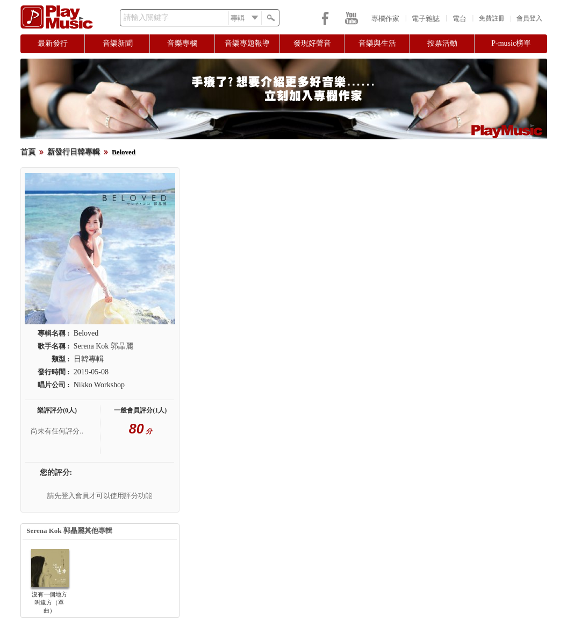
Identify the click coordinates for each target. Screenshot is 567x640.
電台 (459, 19)
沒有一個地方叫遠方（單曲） (49, 602)
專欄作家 (385, 19)
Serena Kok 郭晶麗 (103, 346)
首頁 (27, 152)
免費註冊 (492, 18)
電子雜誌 (426, 19)
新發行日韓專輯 (73, 152)
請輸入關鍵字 (146, 17)
